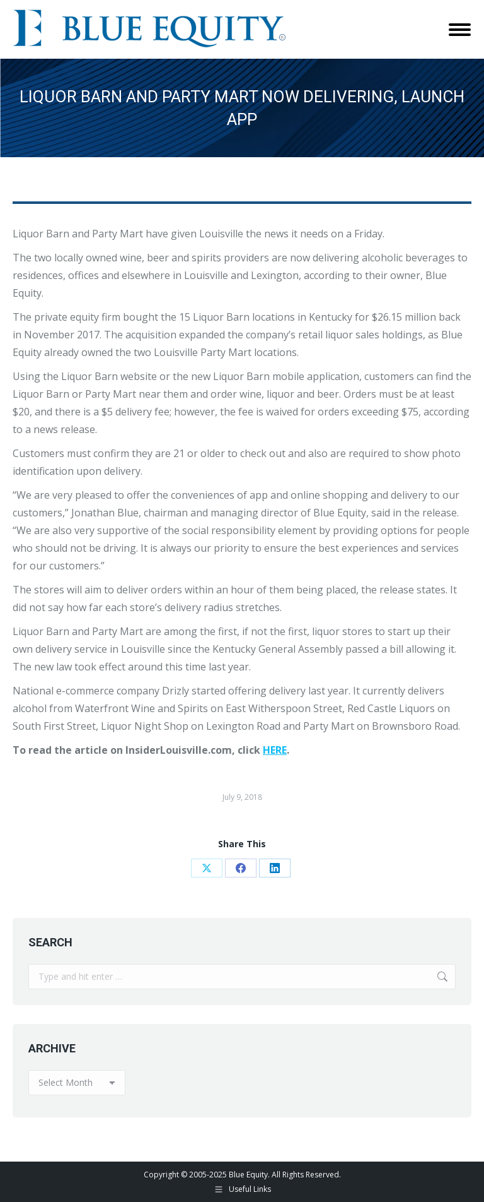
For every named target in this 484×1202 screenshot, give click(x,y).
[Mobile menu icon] (459, 30)
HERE (275, 750)
